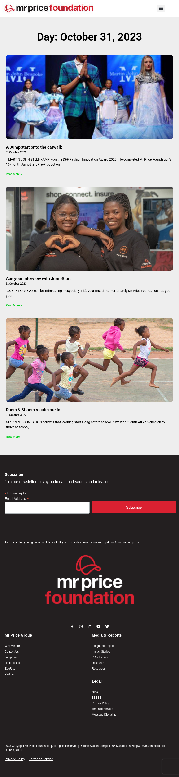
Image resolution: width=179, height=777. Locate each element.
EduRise (10, 668)
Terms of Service (102, 709)
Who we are (12, 646)
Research (98, 663)
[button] (161, 8)
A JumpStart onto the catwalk (35, 147)
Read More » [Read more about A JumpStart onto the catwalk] (14, 174)
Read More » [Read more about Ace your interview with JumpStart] (14, 305)
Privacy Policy (101, 703)
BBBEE (96, 697)
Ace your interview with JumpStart (38, 278)
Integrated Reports (103, 646)
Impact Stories (101, 651)
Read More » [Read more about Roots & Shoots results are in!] (14, 436)
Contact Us (12, 651)
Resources (98, 668)
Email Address (17, 499)
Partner (9, 674)
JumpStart (11, 657)
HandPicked (12, 663)
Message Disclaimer (105, 714)
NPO (95, 692)
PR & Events (100, 657)
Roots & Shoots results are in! (33, 409)
